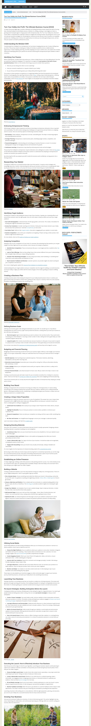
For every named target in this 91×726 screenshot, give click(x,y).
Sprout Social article (21, 553)
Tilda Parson (65, 101)
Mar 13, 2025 (77, 142)
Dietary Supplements (66, 63)
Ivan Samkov (12, 539)
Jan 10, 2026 (77, 20)
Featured (24, 7)
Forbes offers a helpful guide (47, 478)
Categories (17, 7)
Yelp (58, 248)
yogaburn (64, 93)
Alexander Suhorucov (14, 322)
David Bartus (12, 122)
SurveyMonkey (30, 227)
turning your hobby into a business (28, 376)
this (35, 75)
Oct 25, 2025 (65, 125)
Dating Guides (65, 48)
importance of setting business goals (28, 345)
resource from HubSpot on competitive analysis (35, 265)
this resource (19, 78)
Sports (64, 140)
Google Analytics (26, 230)
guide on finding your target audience (29, 237)
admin (13, 19)
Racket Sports (65, 152)
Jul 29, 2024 (77, 167)
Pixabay (11, 209)
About (36, 7)
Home (10, 7)
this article (57, 150)
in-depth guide (28, 421)
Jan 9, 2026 (76, 36)
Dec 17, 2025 (77, 50)
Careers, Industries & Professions (69, 34)
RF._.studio (11, 659)
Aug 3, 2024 (77, 155)
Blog (30, 7)
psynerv (64, 97)
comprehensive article (45, 449)
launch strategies (23, 680)
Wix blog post (30, 484)
